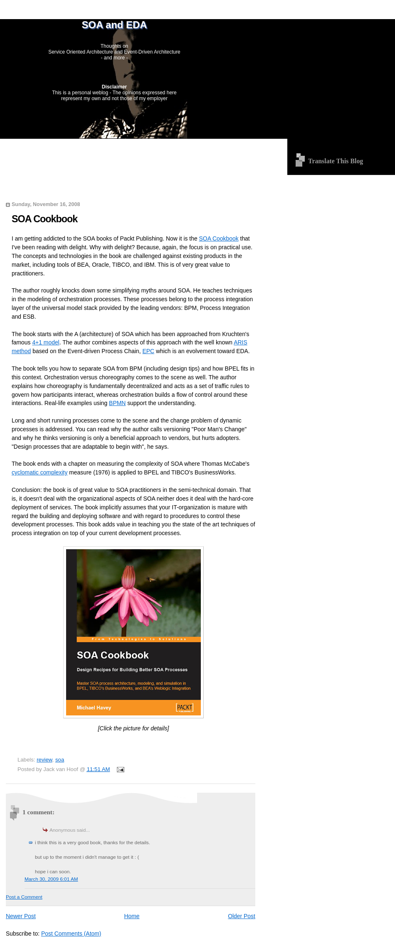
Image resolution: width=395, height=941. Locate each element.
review (44, 760)
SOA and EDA (114, 24)
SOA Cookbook (44, 219)
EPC (149, 351)
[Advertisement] (130, 150)
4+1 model (45, 342)
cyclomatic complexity (39, 472)
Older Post (241, 916)
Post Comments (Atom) (71, 933)
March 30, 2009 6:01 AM (51, 879)
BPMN (117, 403)
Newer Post (21, 916)
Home (131, 916)
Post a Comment (24, 897)
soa (59, 760)
